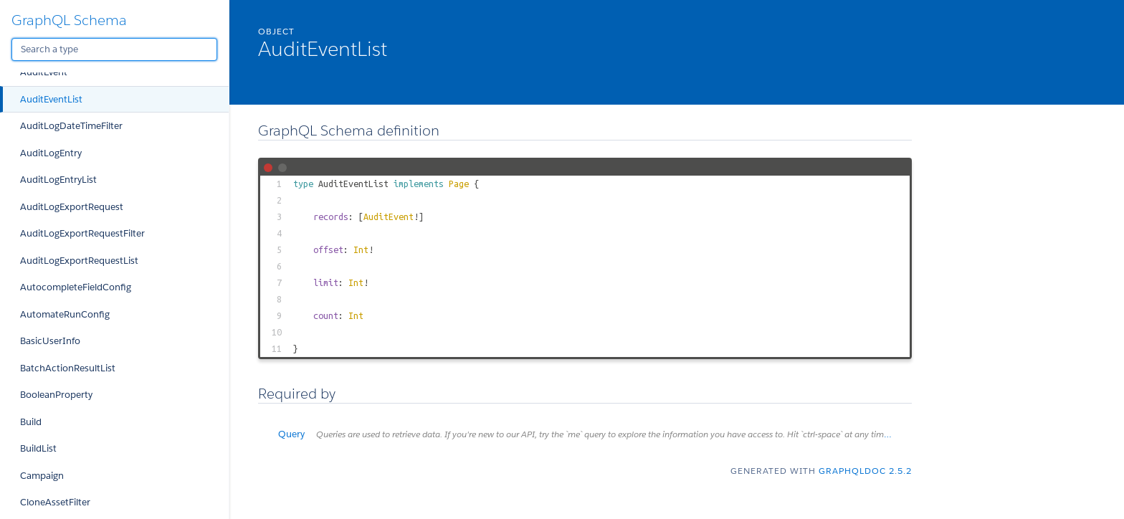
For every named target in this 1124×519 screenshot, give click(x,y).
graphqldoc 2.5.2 (865, 471)
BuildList (38, 448)
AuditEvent (43, 72)
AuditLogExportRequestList (79, 260)
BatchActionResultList (67, 368)
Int (360, 249)
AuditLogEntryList (58, 179)
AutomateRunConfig (65, 314)
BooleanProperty (56, 395)
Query (595, 434)
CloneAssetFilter (55, 502)
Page (459, 183)
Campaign (42, 476)
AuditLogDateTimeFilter (71, 126)
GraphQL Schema (69, 20)
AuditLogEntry (51, 153)
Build (31, 422)
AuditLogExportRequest (71, 207)
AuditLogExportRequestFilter (82, 233)
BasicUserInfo (50, 341)
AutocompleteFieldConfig (75, 287)
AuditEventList (51, 99)
